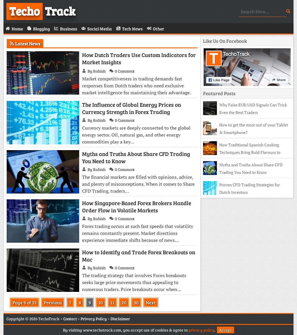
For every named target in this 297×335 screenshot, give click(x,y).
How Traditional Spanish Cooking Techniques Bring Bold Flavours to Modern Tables (241, 152)
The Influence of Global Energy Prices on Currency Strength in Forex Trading (131, 108)
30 (136, 302)
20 (124, 302)
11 (112, 302)
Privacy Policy (94, 318)
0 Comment (125, 71)
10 (100, 302)
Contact (70, 318)
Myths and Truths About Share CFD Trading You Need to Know (136, 157)
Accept (225, 330)
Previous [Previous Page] (53, 302)
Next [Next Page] (151, 302)
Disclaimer (120, 318)
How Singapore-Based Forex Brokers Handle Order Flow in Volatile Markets (136, 206)
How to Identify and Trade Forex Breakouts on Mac (138, 256)
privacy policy (202, 330)
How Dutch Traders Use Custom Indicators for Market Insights (139, 58)
